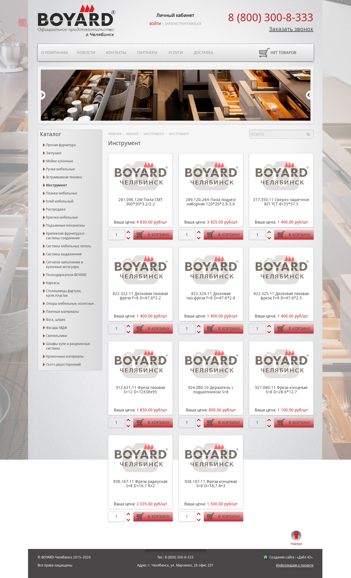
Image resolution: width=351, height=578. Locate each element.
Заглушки (53, 153)
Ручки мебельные (60, 169)
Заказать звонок (291, 29)
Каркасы (53, 283)
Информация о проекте (294, 565)
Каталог (132, 134)
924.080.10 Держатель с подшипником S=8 (210, 389)
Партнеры (147, 52)
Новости (86, 52)
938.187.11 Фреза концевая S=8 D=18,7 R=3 (211, 483)
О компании (54, 52)
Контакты (116, 52)
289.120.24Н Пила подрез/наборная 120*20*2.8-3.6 (211, 201)
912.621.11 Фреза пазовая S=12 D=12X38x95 (140, 389)
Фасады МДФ (56, 328)
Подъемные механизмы (65, 226)
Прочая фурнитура (61, 145)
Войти (155, 24)
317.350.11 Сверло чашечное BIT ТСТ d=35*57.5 (281, 201)
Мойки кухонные (59, 161)
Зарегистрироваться (183, 24)
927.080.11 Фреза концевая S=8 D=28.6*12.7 (281, 389)
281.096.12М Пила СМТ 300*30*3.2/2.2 (140, 201)
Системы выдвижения (64, 254)
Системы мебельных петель (68, 246)
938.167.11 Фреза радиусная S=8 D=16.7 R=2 (140, 483)
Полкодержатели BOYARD (66, 275)
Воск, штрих (55, 320)
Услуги (175, 52)
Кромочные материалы (65, 356)
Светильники (56, 336)
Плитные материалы (62, 312)
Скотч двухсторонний (63, 365)
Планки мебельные (61, 193)
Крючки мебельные (62, 217)
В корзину (158, 234)
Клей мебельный (59, 201)
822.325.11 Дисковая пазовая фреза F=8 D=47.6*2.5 (281, 295)
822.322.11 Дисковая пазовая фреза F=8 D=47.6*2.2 (140, 295)
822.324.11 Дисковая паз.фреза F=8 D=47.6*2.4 (211, 295)
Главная (114, 134)
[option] (175, 95)
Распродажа (56, 209)
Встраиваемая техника (64, 177)
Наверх (296, 544)
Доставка (203, 52)
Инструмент (154, 134)
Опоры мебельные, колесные (70, 304)
